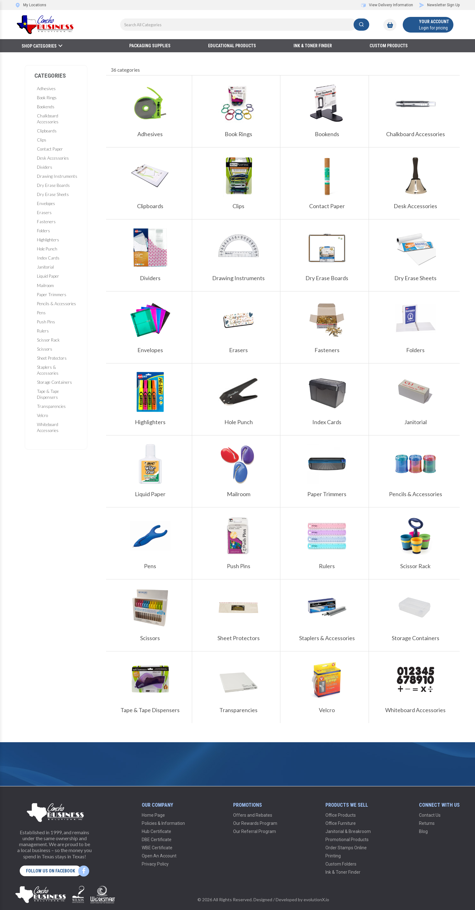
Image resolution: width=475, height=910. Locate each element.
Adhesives (46, 88)
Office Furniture (340, 823)
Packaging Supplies (150, 45)
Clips (41, 139)
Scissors (44, 349)
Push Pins (46, 321)
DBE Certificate (156, 839)
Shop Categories (39, 46)
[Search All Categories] (244, 24)
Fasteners (46, 221)
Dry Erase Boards (53, 185)
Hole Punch (47, 248)
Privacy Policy (155, 863)
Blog (423, 831)
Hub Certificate (156, 831)
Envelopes (46, 203)
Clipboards (47, 130)
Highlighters (48, 239)
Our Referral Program (254, 831)
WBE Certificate (157, 847)
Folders (43, 230)
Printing (333, 855)
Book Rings (47, 97)
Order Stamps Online (346, 847)
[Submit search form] (361, 24)
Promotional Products (347, 839)
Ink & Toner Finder (313, 45)
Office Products (340, 815)
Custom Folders (340, 863)
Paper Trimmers (51, 294)
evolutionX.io (316, 899)
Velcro (42, 415)
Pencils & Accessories (56, 303)
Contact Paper (50, 149)
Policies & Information (163, 823)
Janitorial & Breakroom (348, 831)
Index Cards (48, 257)
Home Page (153, 815)
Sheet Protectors (52, 358)
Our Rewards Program (255, 823)
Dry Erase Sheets (53, 194)
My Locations (30, 5)
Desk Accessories (53, 158)
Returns (427, 823)
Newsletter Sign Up (439, 5)
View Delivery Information (387, 5)
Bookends (45, 106)
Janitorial (45, 267)
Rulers (43, 330)
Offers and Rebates (252, 815)
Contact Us (430, 815)
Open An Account (159, 855)
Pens (41, 312)
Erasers (44, 212)
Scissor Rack (48, 339)
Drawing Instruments (57, 176)
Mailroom (45, 285)
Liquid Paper (48, 276)
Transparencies (51, 406)
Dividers (44, 167)
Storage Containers (54, 382)
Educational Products (232, 45)
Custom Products (389, 45)
